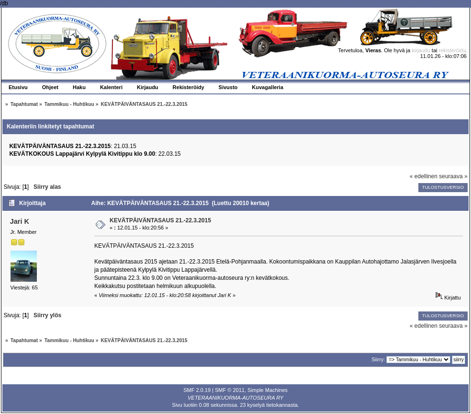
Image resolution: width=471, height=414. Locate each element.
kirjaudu (421, 50)
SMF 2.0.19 (197, 390)
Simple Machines (267, 390)
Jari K (19, 221)
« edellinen (423, 176)
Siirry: (378, 359)
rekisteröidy (452, 50)
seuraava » (453, 176)
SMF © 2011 (230, 390)
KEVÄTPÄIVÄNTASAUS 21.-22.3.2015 (160, 220)
